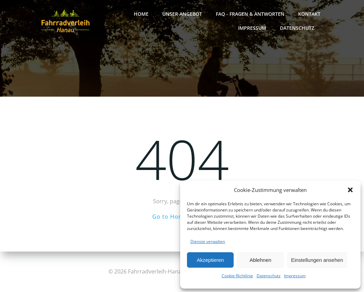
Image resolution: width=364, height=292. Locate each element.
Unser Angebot (182, 14)
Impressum (295, 276)
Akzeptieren (210, 260)
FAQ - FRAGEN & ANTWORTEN (250, 14)
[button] (350, 189)
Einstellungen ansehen (317, 260)
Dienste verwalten (207, 241)
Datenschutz (269, 276)
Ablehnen (260, 260)
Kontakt (309, 14)
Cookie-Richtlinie (237, 276)
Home (141, 14)
